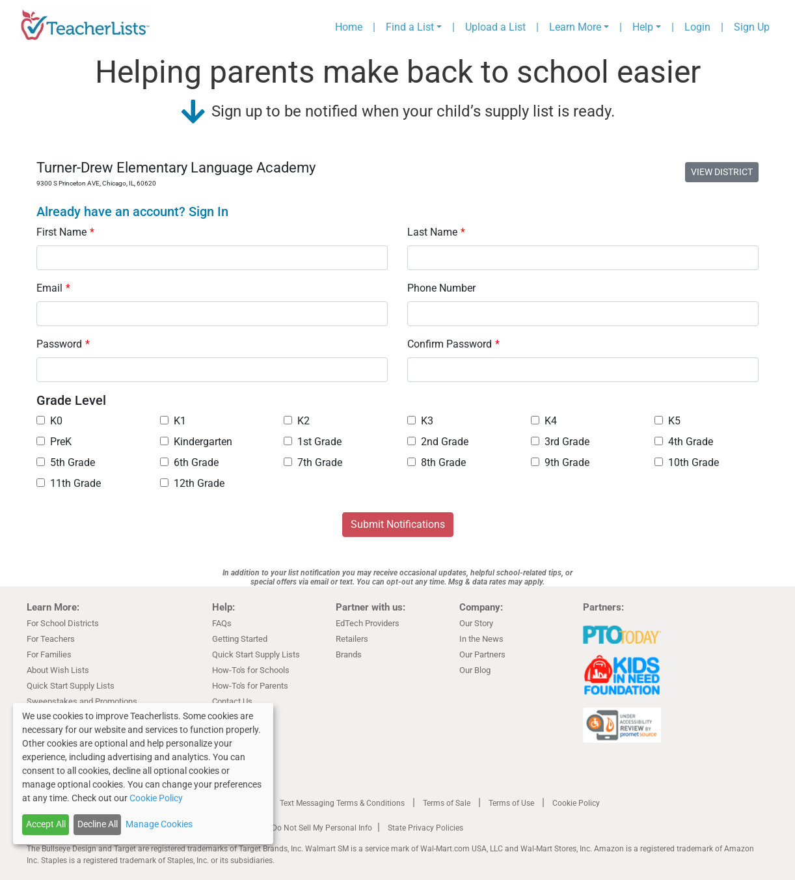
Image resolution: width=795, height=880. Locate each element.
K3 (420, 421)
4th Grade (683, 441)
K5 (667, 421)
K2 (297, 421)
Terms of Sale (446, 803)
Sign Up (752, 27)
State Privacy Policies (425, 827)
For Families (49, 654)
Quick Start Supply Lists (71, 686)
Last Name (436, 232)
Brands (349, 654)
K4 (544, 421)
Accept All (46, 824)
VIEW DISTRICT (722, 172)
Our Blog (475, 670)
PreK (54, 441)
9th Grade (560, 462)
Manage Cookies (159, 824)
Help (642, 27)
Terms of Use (511, 803)
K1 (173, 421)
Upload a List (495, 27)
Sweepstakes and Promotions (82, 701)
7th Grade (313, 462)
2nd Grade (437, 441)
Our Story (476, 623)
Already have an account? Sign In (132, 211)
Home (348, 27)
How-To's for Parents (250, 686)
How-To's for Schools (251, 670)
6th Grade (189, 462)
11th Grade (68, 483)
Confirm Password (453, 344)
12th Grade (192, 483)
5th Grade (65, 462)
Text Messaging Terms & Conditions (342, 803)
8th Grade (436, 462)
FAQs (222, 623)
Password (63, 344)
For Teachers (51, 639)
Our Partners (482, 654)
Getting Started (239, 639)
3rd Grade (560, 441)
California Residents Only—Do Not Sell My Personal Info (275, 827)
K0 (49, 421)
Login (697, 27)
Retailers (352, 639)
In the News (481, 639)
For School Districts (63, 623)
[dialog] (143, 773)
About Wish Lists (58, 670)
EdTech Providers (367, 623)
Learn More (575, 27)
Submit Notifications (398, 524)
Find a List (410, 27)
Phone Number (441, 288)
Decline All (97, 824)
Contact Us (232, 701)
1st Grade (313, 441)
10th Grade (686, 462)
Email (53, 288)
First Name (65, 232)
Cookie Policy (576, 803)
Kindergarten (196, 441)
